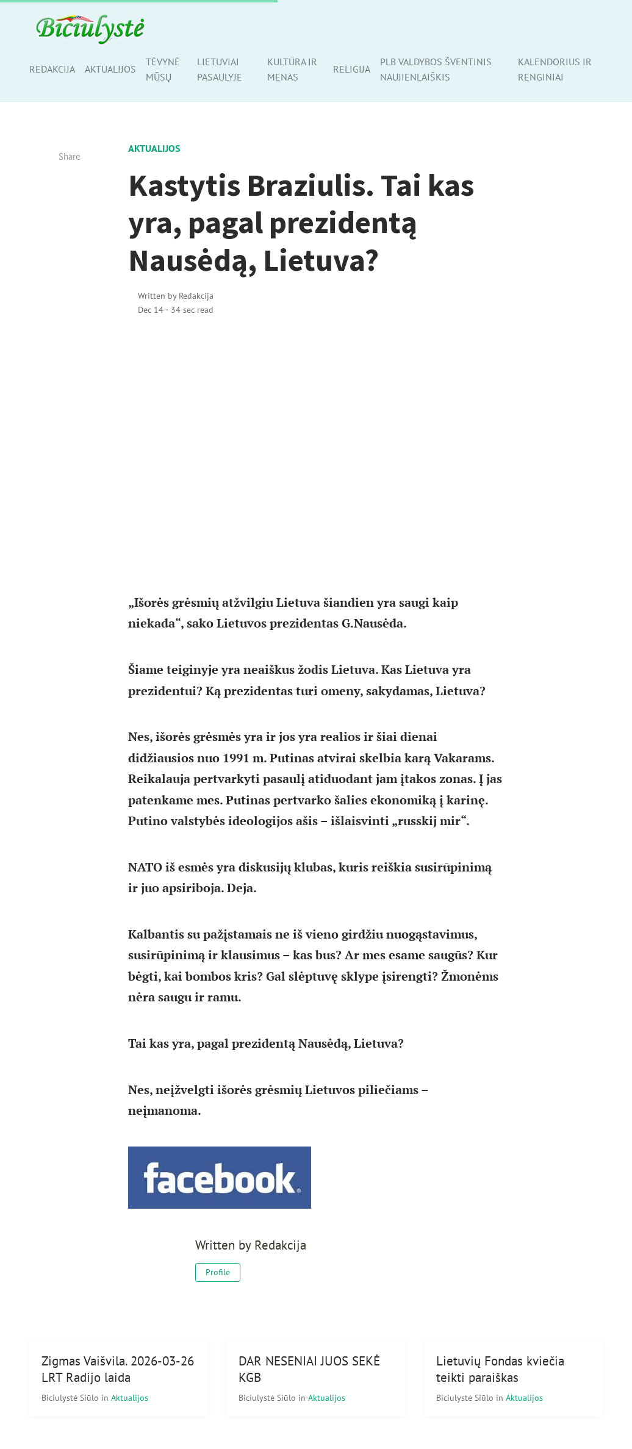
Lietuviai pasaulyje (219, 69)
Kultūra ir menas (292, 69)
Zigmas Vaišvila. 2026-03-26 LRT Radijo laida (117, 1369)
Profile (218, 1272)
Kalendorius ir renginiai (555, 69)
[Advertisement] (316, 431)
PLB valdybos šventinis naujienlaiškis (436, 69)
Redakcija (52, 69)
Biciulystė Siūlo (71, 1397)
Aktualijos (110, 69)
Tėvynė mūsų (163, 69)
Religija (351, 69)
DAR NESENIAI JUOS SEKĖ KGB (309, 1369)
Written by (176, 295)
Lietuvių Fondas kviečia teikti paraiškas (500, 1369)
